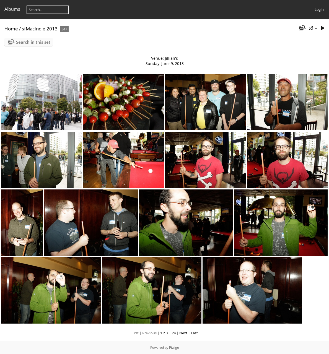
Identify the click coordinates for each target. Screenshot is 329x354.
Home (11, 28)
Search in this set (33, 42)
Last (194, 332)
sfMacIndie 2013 (40, 28)
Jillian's (171, 58)
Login (319, 9)
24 (174, 332)
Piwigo (174, 347)
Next (183, 332)
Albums (12, 9)
